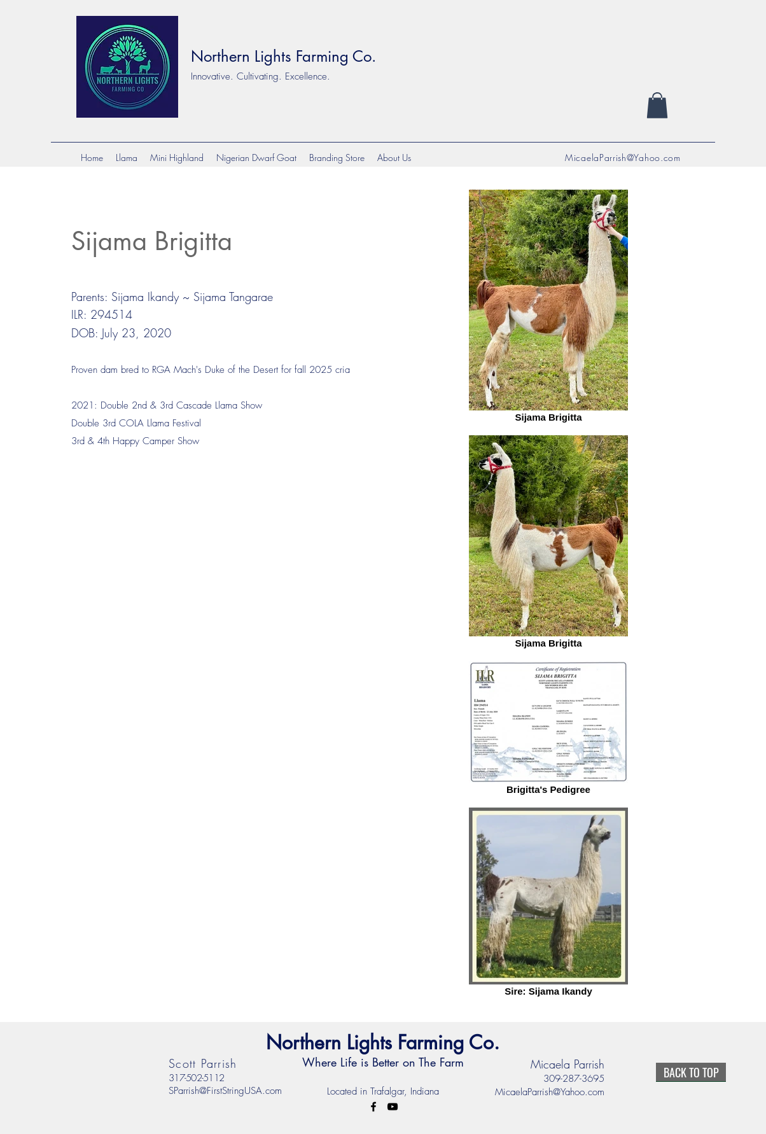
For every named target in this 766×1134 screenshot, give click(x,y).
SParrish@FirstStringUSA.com (225, 1090)
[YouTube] (392, 1106)
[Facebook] (373, 1106)
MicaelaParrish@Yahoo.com (623, 157)
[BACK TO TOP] (691, 1072)
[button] (657, 105)
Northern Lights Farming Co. (283, 56)
